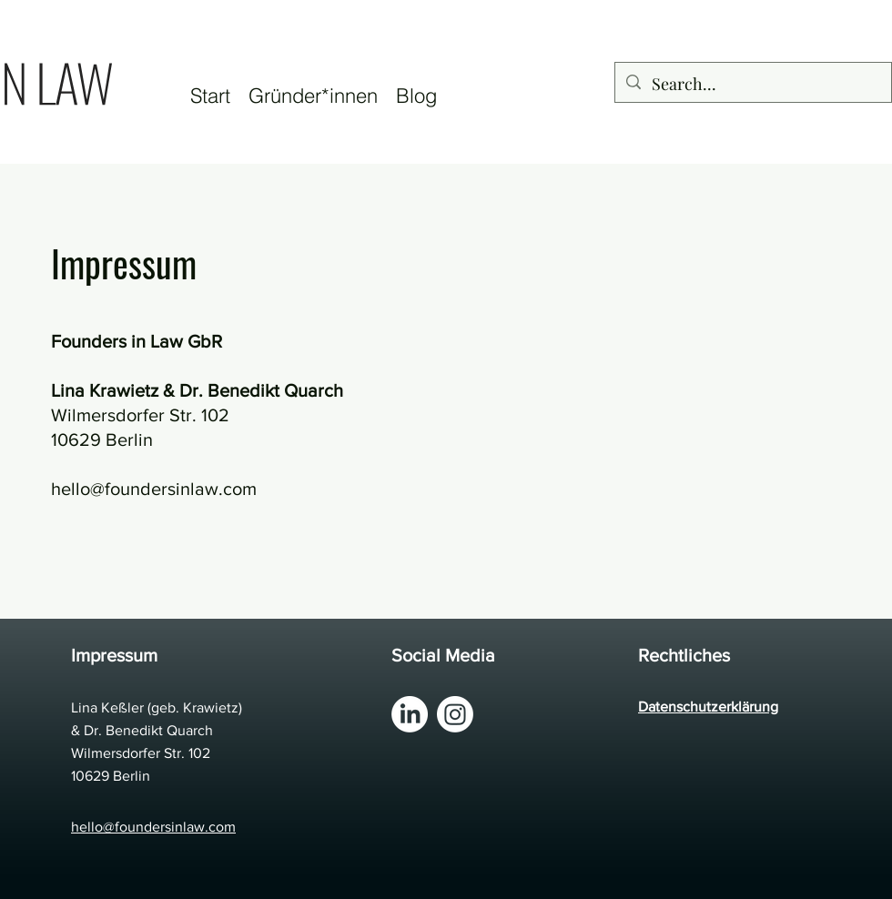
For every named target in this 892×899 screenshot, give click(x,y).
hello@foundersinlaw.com (154, 489)
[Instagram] (455, 714)
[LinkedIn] (409, 714)
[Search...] (752, 84)
